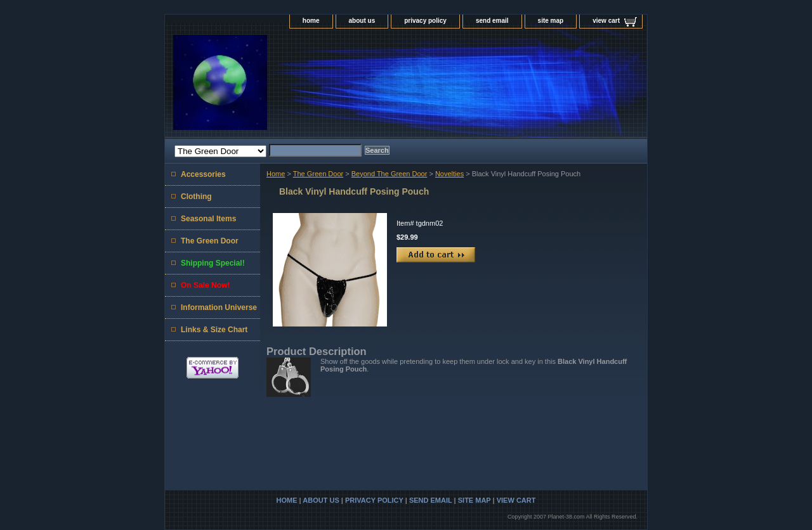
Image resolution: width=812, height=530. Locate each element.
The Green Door (318, 174)
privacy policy (425, 20)
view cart (606, 20)
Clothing (196, 196)
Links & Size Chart (214, 329)
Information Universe (219, 307)
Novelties (449, 174)
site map (551, 20)
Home (275, 174)
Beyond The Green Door (389, 174)
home (311, 20)
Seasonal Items (208, 218)
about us (362, 20)
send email (492, 20)
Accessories (203, 174)
